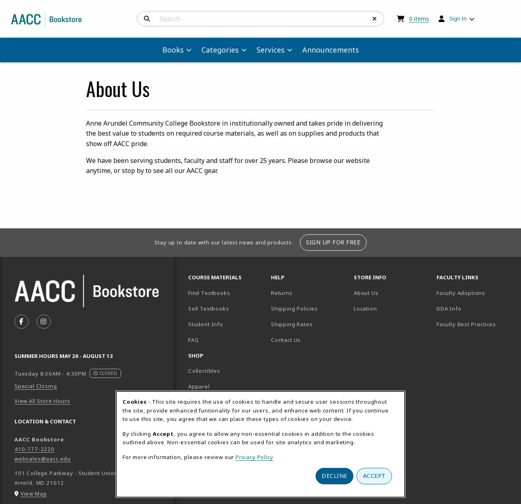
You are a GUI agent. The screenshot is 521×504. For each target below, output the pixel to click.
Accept (374, 476)
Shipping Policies (294, 308)
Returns (282, 293)
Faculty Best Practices (466, 324)
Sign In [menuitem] (458, 18)
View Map (34, 493)
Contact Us (286, 339)
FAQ (193, 339)
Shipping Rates (292, 324)
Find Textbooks (209, 293)
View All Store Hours (42, 400)
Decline (334, 476)
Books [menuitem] (173, 50)
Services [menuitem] (270, 50)
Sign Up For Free (333, 242)
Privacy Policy (254, 457)
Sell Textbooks (208, 308)
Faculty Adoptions (461, 293)
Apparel (199, 386)
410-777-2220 (34, 449)
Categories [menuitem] (220, 50)
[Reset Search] (375, 19)
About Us (366, 293)
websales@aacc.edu (42, 458)
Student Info (205, 324)
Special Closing (35, 386)
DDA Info (449, 308)
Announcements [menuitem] (330, 50)
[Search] (146, 19)
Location (392, 308)
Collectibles (204, 370)
